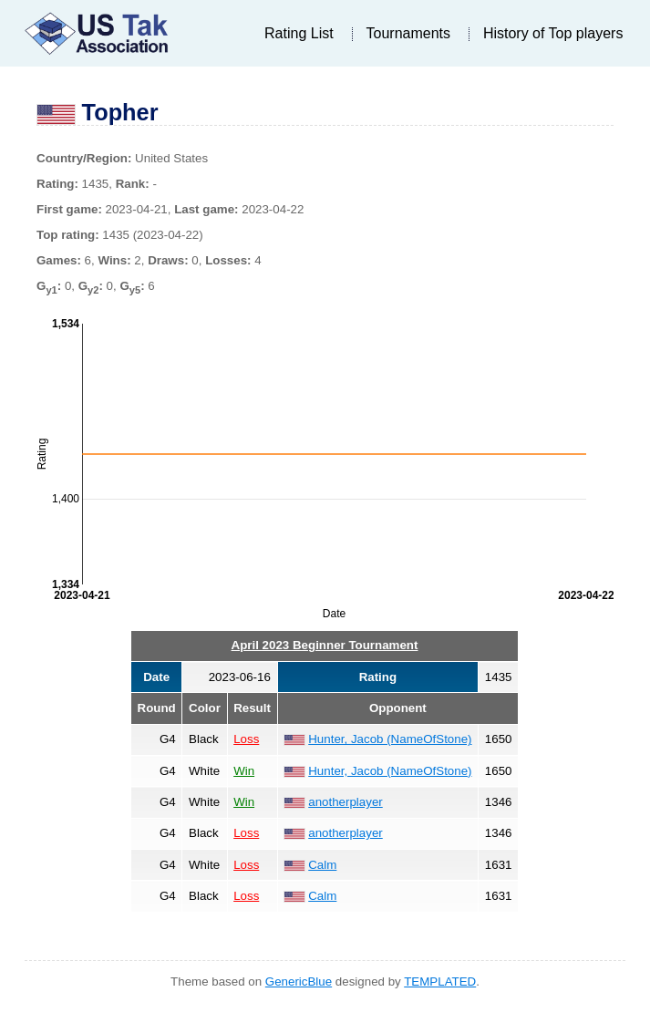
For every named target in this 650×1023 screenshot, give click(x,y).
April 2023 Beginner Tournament (325, 645)
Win (243, 771)
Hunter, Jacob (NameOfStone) (389, 739)
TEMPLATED (440, 981)
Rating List (299, 33)
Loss (246, 739)
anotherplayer (345, 802)
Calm (322, 865)
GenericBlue (298, 981)
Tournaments (408, 33)
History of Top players (553, 33)
